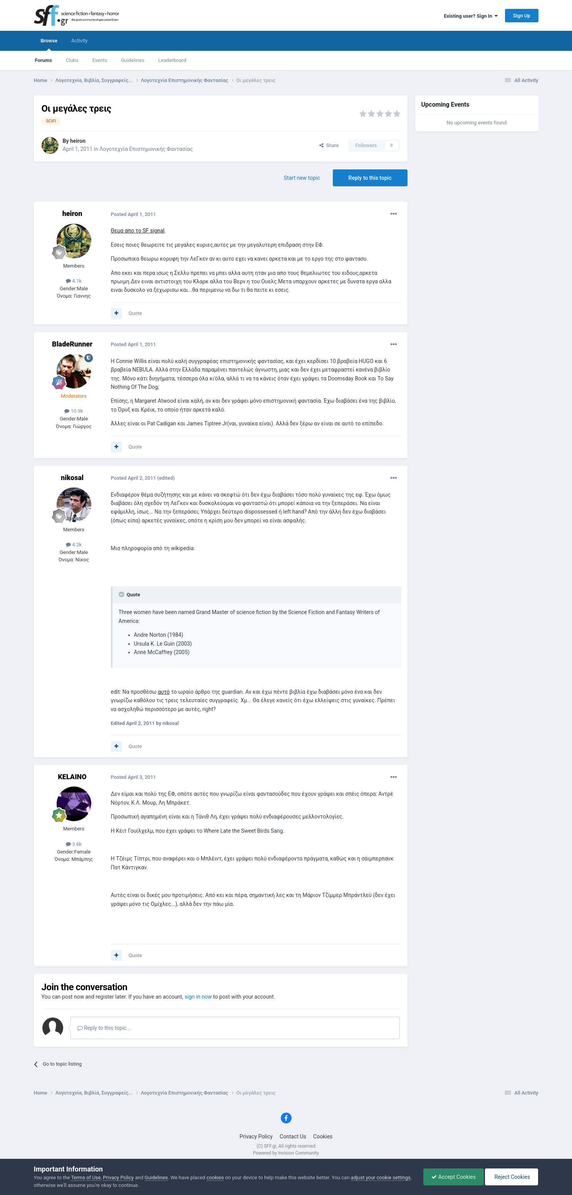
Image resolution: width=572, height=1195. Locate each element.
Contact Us (293, 1136)
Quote (135, 313)
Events (99, 60)
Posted (133, 214)
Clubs (72, 60)
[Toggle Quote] (122, 594)
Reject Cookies (511, 1177)
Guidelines (132, 60)
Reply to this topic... (104, 1028)
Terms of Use (86, 1177)
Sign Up (521, 15)
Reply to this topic (370, 178)
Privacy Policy (256, 1136)
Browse (49, 44)
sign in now (198, 997)
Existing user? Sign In (471, 16)
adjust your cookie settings (381, 1177)
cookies (215, 1177)
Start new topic (302, 178)
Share (329, 145)
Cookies (322, 1136)
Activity (79, 41)
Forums (43, 60)
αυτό (164, 692)
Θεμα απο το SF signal (138, 231)
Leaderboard (172, 60)
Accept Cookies (453, 1177)
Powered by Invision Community (286, 1153)
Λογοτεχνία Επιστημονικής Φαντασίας (146, 149)
